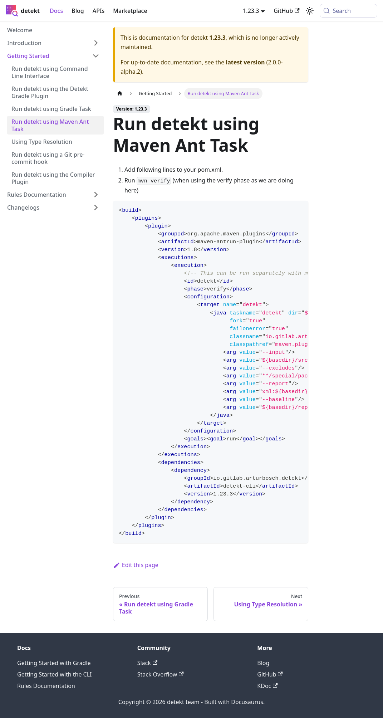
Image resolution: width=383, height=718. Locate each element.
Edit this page (135, 565)
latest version (245, 62)
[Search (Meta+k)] (348, 11)
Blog (78, 11)
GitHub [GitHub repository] (286, 11)
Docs (56, 11)
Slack (147, 663)
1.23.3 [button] (251, 11)
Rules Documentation (46, 686)
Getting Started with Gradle (54, 663)
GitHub (270, 674)
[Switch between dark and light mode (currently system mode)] (309, 10)
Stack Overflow (160, 674)
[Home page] (120, 93)
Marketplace (130, 11)
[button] (53, 43)
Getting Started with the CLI (54, 674)
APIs (99, 11)
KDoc (267, 686)
